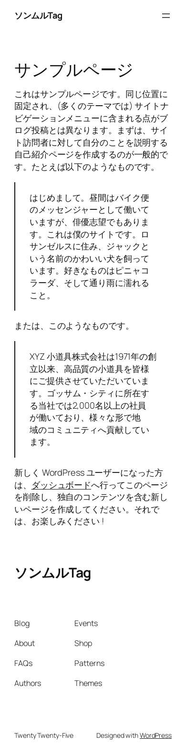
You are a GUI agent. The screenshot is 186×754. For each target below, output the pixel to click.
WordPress (156, 735)
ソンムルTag (38, 15)
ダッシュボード (61, 484)
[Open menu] (166, 15)
